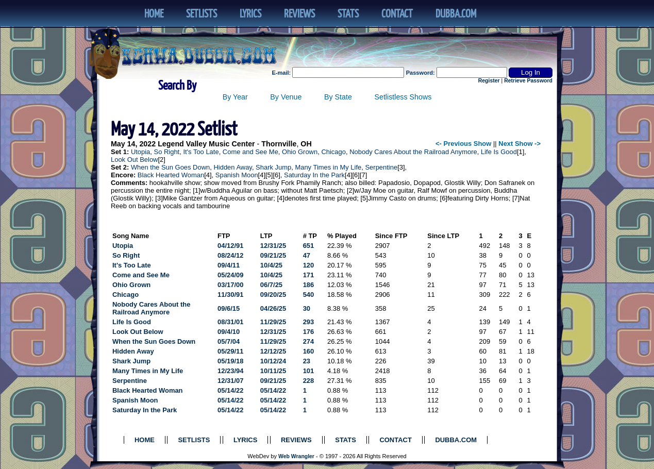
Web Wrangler (296, 456)
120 (308, 265)
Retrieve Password (528, 80)
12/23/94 (230, 371)
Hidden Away (232, 167)
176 (308, 332)
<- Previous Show (463, 143)
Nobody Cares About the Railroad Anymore (413, 152)
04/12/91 (230, 245)
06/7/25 (271, 285)
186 (308, 285)
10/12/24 (273, 361)
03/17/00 (230, 285)
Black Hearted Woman (171, 175)
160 (308, 351)
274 (308, 341)
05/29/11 (230, 351)
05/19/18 (230, 361)
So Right (167, 152)
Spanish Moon (236, 175)
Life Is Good (499, 152)
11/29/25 (273, 322)
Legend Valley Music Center (206, 144)
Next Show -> (519, 143)
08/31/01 (230, 322)
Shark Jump (273, 167)
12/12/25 (273, 351)
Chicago (333, 152)
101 (308, 371)
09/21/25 (273, 255)
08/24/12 (230, 255)
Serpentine (381, 167)
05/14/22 (230, 390)
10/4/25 (271, 265)
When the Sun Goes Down (170, 167)
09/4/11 (228, 265)
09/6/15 (228, 308)
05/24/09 (230, 275)
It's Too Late (201, 152)
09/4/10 (228, 332)
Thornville (278, 144)
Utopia (140, 152)
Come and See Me (250, 152)
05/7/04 (228, 341)
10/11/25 (273, 371)
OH (305, 144)
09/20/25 (273, 294)
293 (308, 322)
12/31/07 (230, 380)
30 (306, 308)
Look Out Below (134, 159)
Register (489, 80)
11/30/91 (230, 294)
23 (306, 361)
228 (308, 380)
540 (308, 294)
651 (308, 245)
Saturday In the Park (314, 175)
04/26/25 (273, 308)
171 (308, 275)
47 (306, 255)
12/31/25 (273, 245)
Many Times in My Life (328, 167)
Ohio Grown (299, 152)
